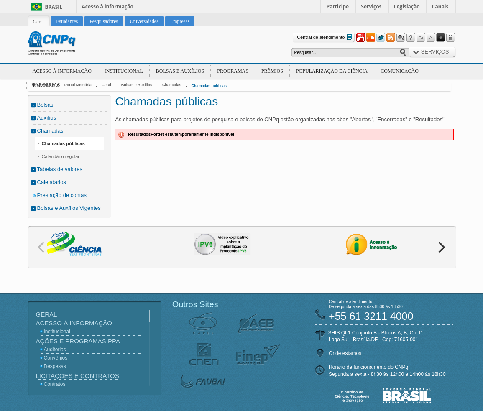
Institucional (124, 71)
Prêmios (272, 71)
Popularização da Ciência (332, 71)
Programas (232, 71)
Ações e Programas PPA (78, 341)
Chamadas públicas (209, 86)
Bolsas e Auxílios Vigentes (69, 208)
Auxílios (46, 118)
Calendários (51, 182)
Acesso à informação (107, 6)
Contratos (55, 384)
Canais (440, 6)
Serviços (371, 6)
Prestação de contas (62, 195)
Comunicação (400, 71)
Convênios (56, 358)
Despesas (55, 366)
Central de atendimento (325, 37)
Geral (106, 85)
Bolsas (45, 105)
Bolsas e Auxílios (180, 71)
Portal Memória (78, 85)
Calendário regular (61, 156)
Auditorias (55, 349)
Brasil (54, 6)
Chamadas (171, 85)
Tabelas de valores (59, 169)
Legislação (407, 6)
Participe (338, 6)
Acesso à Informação (62, 71)
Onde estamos (345, 353)
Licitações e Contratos (77, 375)
